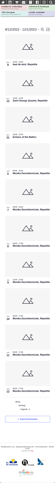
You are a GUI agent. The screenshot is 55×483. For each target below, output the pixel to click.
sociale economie (37, 13)
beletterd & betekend (39, 7)
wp (32, 451)
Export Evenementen (29, 419)
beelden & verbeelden (11, 7)
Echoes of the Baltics (25, 137)
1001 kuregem (11, 13)
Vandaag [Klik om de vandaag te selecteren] (22, 405)
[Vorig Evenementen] (17, 402)
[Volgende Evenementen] (26, 409)
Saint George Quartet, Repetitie (30, 100)
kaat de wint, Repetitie (25, 64)
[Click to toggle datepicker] (22, 29)
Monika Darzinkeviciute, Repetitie (31, 173)
